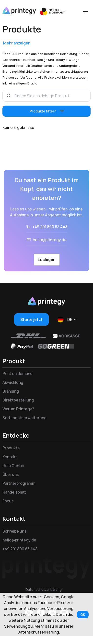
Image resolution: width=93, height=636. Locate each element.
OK (82, 614)
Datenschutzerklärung (43, 589)
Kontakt (9, 456)
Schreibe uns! (15, 531)
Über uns (10, 474)
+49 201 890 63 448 (49, 226)
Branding (10, 391)
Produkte (11, 448)
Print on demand (17, 373)
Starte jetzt (31, 319)
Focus (8, 501)
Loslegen (47, 259)
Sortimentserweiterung (24, 417)
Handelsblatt (14, 492)
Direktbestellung (18, 400)
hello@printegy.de (50, 239)
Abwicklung (12, 382)
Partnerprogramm (18, 483)
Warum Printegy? (18, 409)
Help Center (13, 465)
